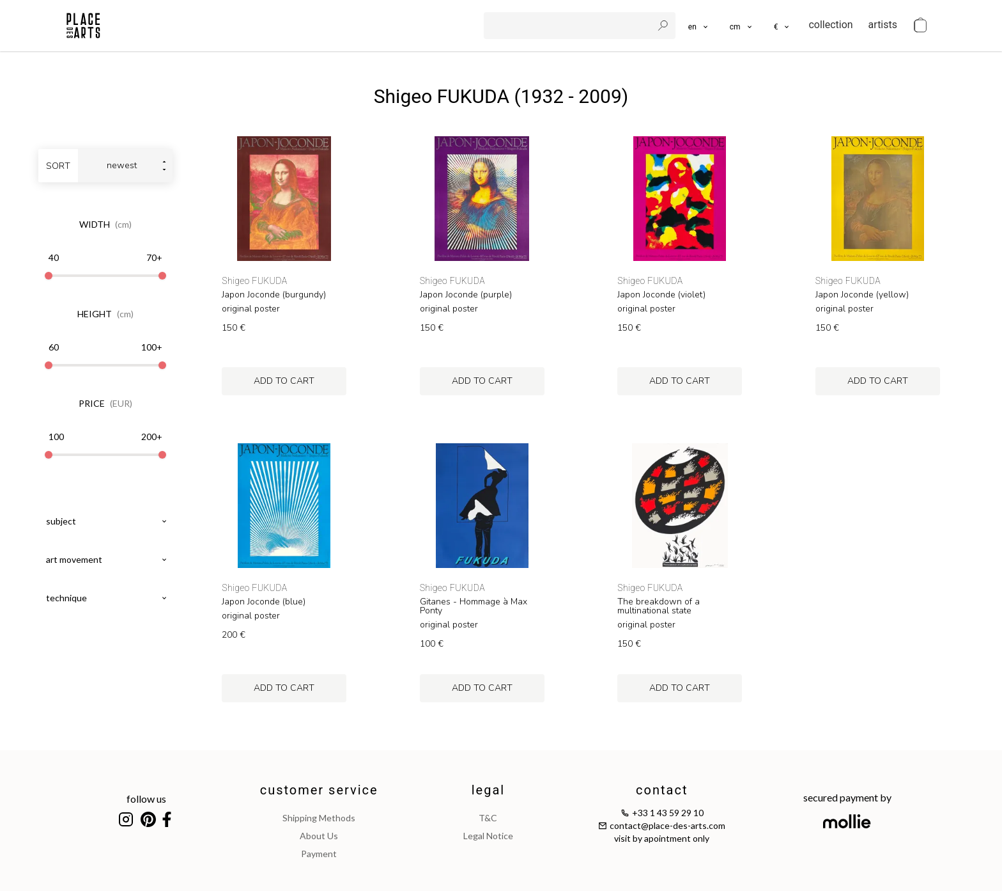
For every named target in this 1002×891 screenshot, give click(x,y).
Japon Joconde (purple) (466, 294)
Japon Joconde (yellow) (862, 294)
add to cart (284, 381)
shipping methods (318, 817)
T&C (488, 817)
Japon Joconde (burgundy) (274, 294)
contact (662, 790)
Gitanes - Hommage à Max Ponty (473, 606)
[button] (742, 26)
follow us (146, 798)
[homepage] (83, 25)
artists (882, 25)
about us (319, 835)
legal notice (488, 835)
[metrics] (742, 26)
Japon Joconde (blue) (263, 601)
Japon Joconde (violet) (661, 294)
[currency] (782, 26)
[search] (569, 25)
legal (488, 790)
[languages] (699, 26)
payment (319, 853)
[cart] (920, 26)
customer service (319, 790)
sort (58, 166)
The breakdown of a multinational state (658, 606)
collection (830, 25)
